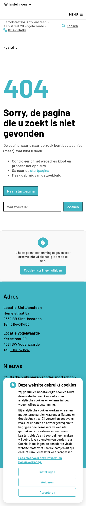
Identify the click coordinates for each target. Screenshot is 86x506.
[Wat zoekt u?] (32, 206)
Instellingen (47, 472)
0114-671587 (20, 349)
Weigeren (47, 482)
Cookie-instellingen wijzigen (43, 270)
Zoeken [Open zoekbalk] (70, 26)
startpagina (39, 170)
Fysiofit (10, 47)
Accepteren (47, 492)
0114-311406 (19, 324)
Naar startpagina (21, 191)
